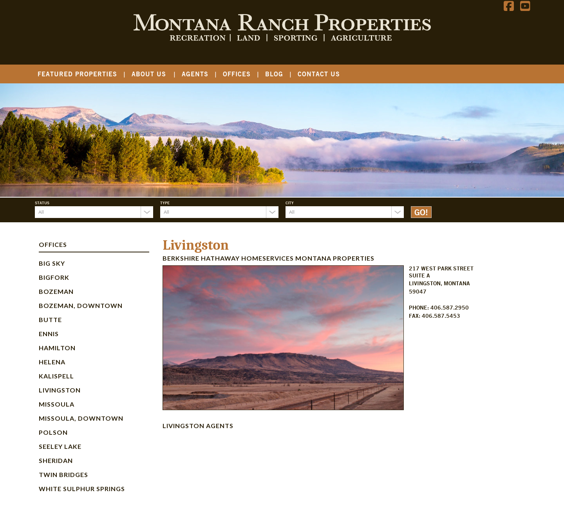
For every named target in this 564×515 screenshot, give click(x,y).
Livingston (60, 390)
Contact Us (319, 74)
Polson (53, 432)
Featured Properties (77, 74)
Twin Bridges (63, 474)
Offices (237, 74)
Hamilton (57, 347)
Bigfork (54, 277)
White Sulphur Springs (82, 488)
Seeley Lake (60, 446)
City (290, 202)
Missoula (56, 404)
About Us (149, 74)
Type (165, 202)
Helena (52, 362)
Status (42, 202)
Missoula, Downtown (81, 418)
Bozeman (56, 291)
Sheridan (56, 460)
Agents (195, 74)
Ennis (49, 333)
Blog (274, 74)
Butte (50, 319)
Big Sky (52, 263)
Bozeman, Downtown (81, 305)
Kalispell (56, 376)
